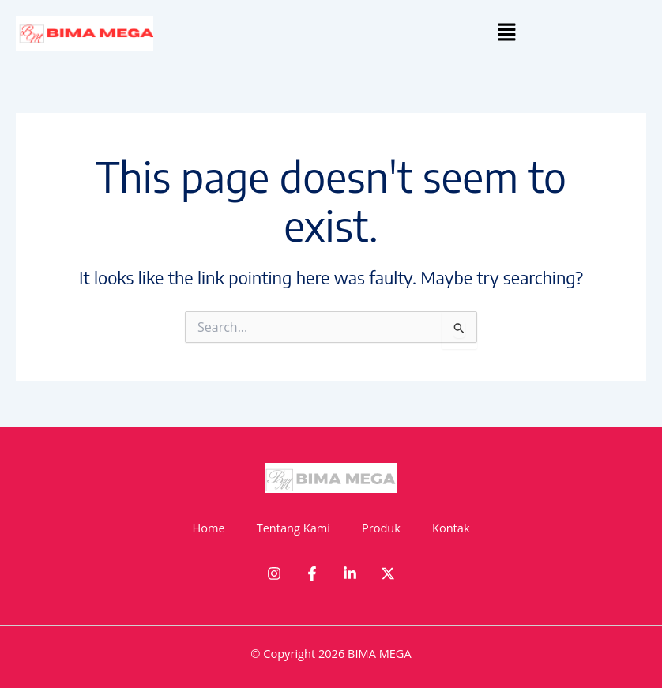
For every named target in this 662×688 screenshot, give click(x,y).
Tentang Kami (293, 528)
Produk (381, 528)
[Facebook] (312, 573)
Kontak (451, 528)
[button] (507, 32)
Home (208, 528)
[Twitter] (388, 573)
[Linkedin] (350, 573)
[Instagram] (274, 573)
